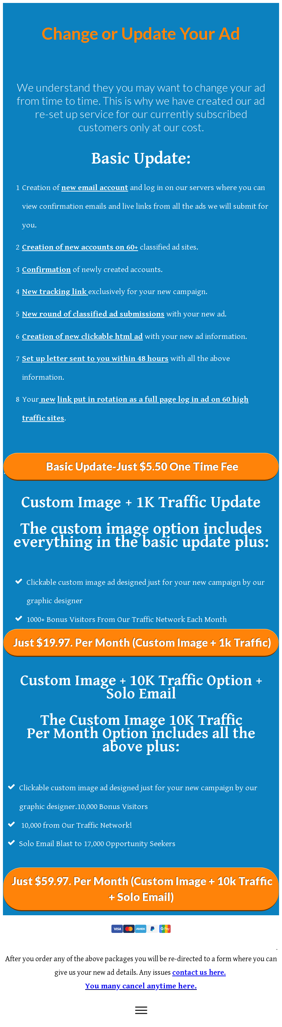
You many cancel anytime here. (141, 986)
